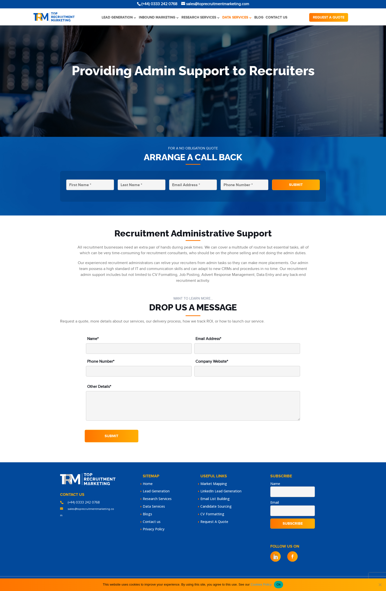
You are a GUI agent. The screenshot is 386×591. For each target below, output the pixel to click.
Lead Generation (117, 17)
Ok (278, 584)
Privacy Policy (153, 529)
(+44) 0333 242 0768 (84, 502)
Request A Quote (214, 521)
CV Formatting (212, 514)
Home (148, 483)
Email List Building (215, 498)
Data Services (235, 17)
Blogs (147, 514)
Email (274, 502)
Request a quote (328, 17)
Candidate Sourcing (216, 506)
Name (275, 483)
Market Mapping (213, 483)
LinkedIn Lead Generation (220, 491)
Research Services (198, 17)
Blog (258, 17)
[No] (379, 584)
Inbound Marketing (157, 17)
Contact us (276, 17)
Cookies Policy (261, 584)
